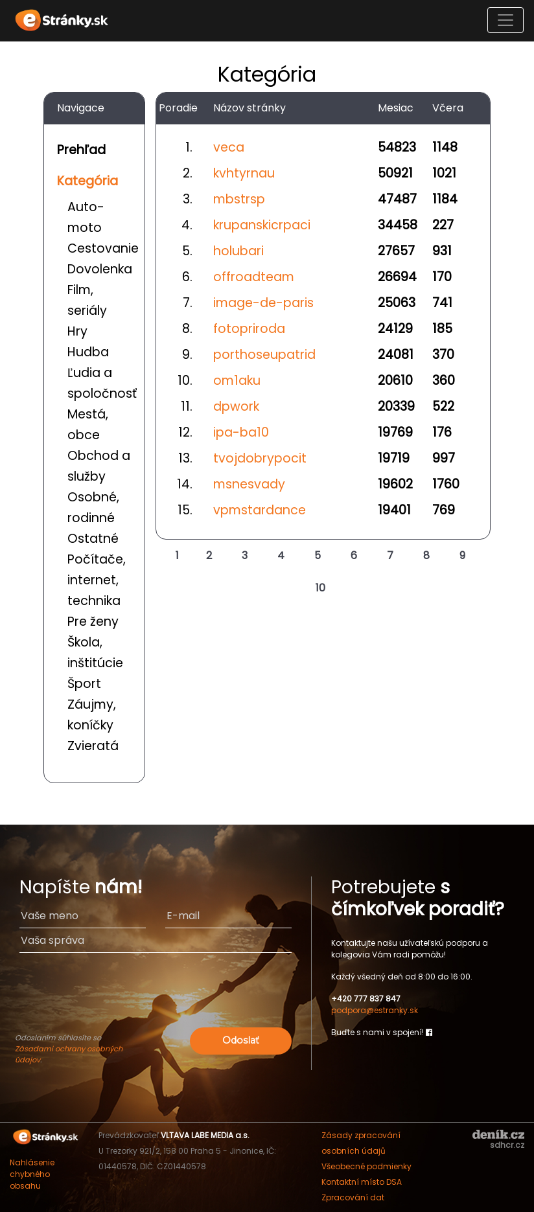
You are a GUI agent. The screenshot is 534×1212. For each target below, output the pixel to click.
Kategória (87, 181)
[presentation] (155, 999)
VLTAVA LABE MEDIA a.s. (205, 1135)
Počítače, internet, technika (96, 580)
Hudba (88, 352)
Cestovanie (103, 248)
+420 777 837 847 (365, 998)
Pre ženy (93, 621)
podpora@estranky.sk (374, 1010)
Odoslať (240, 1040)
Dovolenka (99, 269)
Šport (84, 683)
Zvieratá (93, 746)
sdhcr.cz (507, 1144)
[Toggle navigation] (505, 20)
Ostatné (93, 538)
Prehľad (81, 150)
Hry (77, 331)
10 (320, 587)
